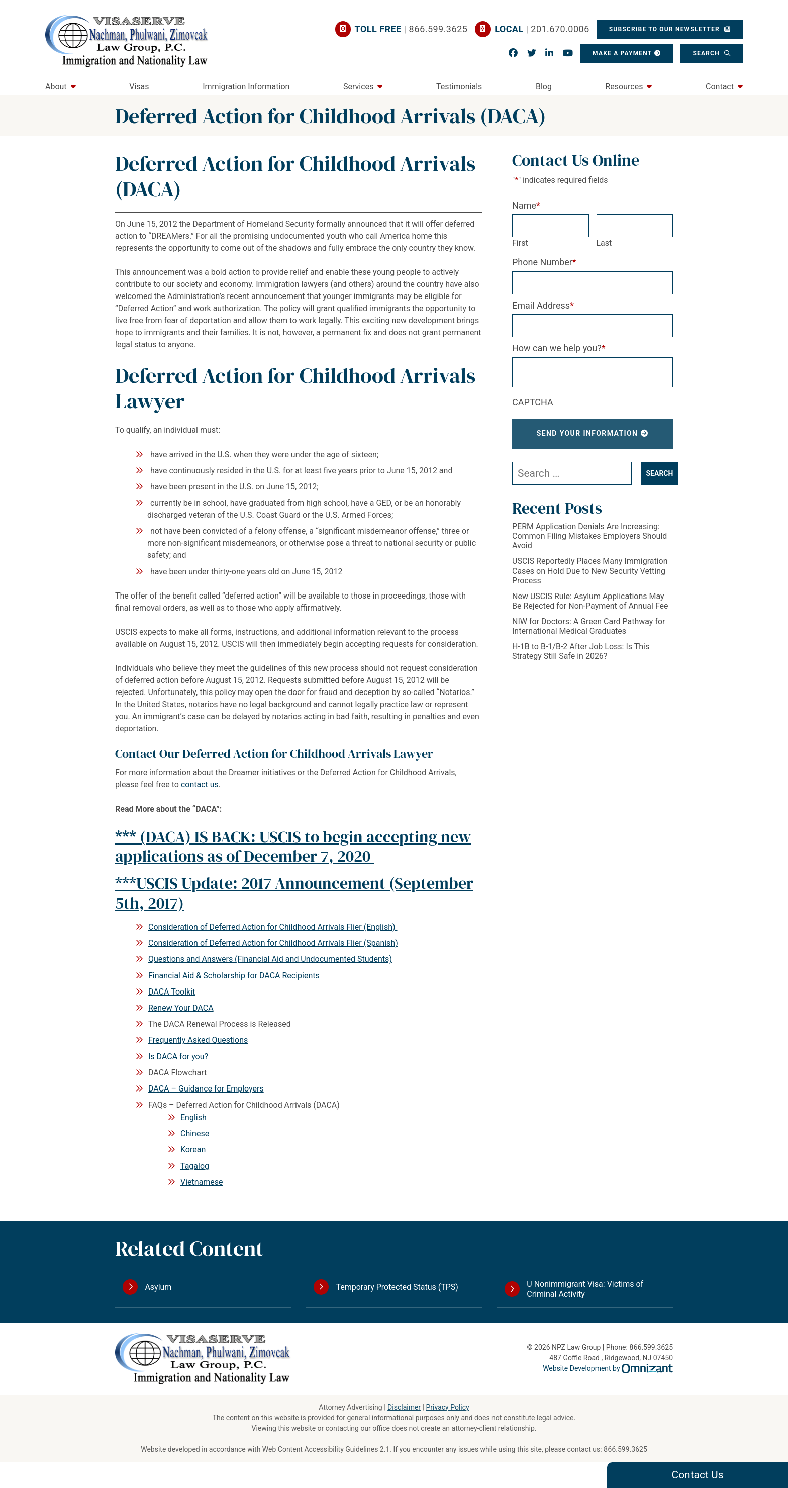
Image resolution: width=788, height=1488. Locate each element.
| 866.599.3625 (411, 29)
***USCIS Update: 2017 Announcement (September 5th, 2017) (294, 893)
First (520, 243)
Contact (720, 86)
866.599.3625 (625, 1449)
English (193, 1117)
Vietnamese (201, 1182)
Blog (544, 86)
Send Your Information (587, 433)
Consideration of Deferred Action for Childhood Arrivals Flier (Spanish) (273, 943)
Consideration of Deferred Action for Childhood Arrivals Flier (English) (273, 927)
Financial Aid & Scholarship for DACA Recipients (234, 975)
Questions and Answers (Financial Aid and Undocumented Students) (270, 959)
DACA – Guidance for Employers (206, 1089)
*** (293, 846)
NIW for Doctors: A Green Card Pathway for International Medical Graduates (588, 626)
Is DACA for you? (178, 1056)
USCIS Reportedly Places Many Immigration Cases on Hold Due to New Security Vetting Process (590, 570)
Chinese (194, 1133)
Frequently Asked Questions (198, 1040)
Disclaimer (404, 1407)
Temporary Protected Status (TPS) (397, 1287)
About (56, 86)
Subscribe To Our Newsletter (665, 29)
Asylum (158, 1287)
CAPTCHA (532, 401)
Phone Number (544, 262)
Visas (139, 86)
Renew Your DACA (181, 1008)
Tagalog (194, 1166)
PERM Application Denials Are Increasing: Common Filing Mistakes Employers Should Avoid (589, 536)
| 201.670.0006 (542, 29)
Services (358, 86)
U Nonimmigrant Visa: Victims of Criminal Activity (585, 1289)
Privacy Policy (447, 1407)
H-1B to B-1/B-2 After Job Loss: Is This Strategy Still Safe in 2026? (580, 651)
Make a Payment (622, 53)
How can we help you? (559, 348)
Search (707, 53)
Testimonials (459, 86)
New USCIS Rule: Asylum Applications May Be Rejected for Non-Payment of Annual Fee (590, 601)
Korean (193, 1149)
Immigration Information (246, 86)
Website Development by (608, 1368)
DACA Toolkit (171, 992)
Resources (624, 86)
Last (604, 243)
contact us (200, 784)
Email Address (543, 305)
